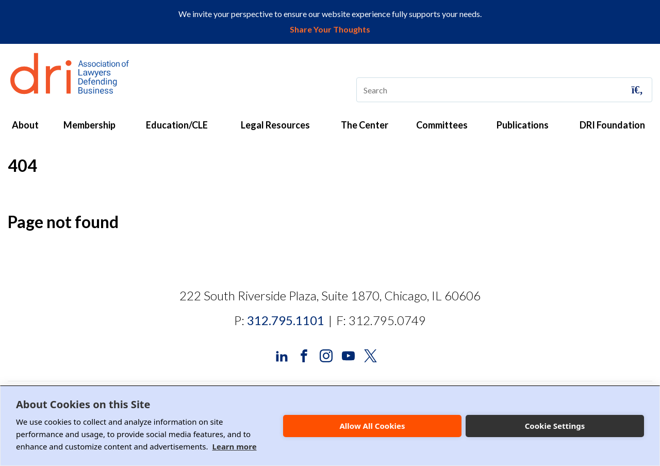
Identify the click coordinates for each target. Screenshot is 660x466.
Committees (442, 125)
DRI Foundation (612, 125)
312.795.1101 (285, 320)
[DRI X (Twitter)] (370, 355)
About (25, 125)
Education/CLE (177, 125)
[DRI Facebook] (304, 355)
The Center (364, 125)
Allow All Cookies (372, 426)
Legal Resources (275, 125)
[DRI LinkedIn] (281, 355)
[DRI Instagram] (326, 355)
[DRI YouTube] (348, 355)
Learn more (234, 446)
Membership (89, 125)
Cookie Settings (555, 426)
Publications (523, 125)
